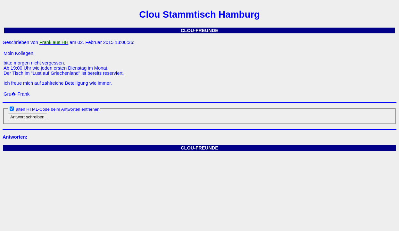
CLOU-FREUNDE (199, 30)
